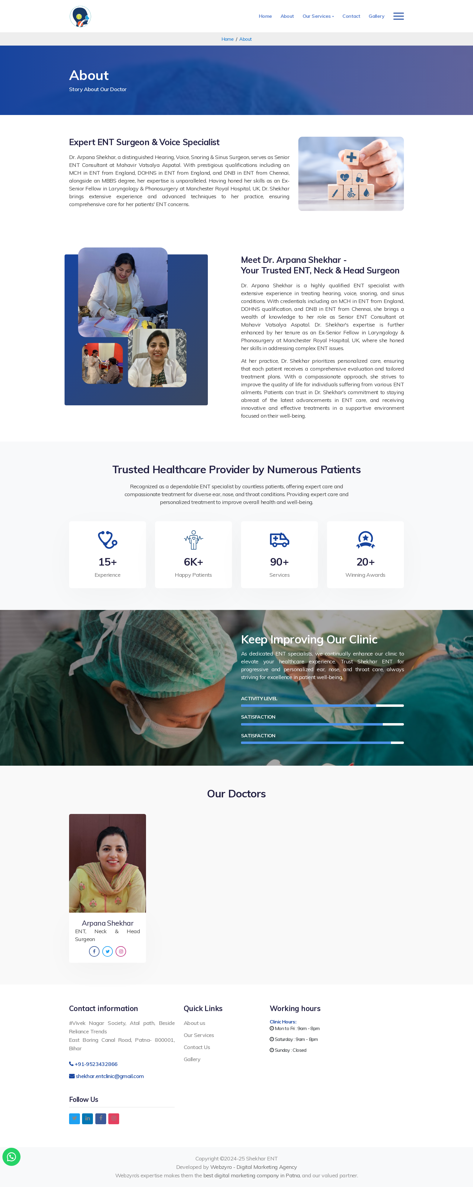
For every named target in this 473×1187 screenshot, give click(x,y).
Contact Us (197, 1047)
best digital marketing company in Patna (251, 1175)
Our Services (199, 1035)
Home (265, 16)
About (287, 16)
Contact (351, 16)
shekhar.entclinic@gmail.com (110, 1076)
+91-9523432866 (96, 1064)
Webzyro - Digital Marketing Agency (253, 1166)
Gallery (376, 16)
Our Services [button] (317, 16)
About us (194, 1022)
